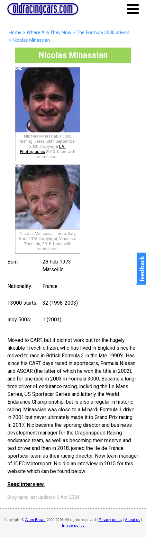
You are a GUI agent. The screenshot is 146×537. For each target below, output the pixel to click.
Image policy (73, 526)
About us (132, 520)
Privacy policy (110, 520)
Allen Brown (35, 520)
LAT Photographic (43, 149)
